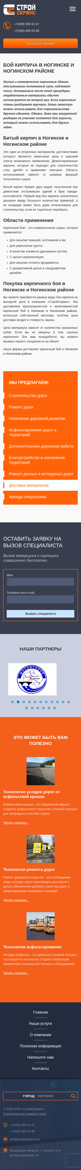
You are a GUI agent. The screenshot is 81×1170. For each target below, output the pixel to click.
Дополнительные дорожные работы (41, 446)
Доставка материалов (29, 485)
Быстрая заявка (40, 43)
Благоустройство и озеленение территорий (37, 460)
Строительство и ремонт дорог (25, 1113)
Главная (40, 1012)
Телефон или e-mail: (21, 592)
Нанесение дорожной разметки (37, 418)
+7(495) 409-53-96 (26, 30)
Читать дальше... (16, 822)
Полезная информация (40, 1046)
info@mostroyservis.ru (25, 1139)
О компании (40, 1035)
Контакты (40, 1068)
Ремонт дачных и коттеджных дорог (41, 474)
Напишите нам (40, 1057)
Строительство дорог (28, 395)
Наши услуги (40, 1023)
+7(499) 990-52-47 (26, 24)
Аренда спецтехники (27, 497)
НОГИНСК (38, 1096)
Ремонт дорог (21, 407)
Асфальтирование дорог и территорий (32, 432)
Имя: (10, 575)
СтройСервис (19, 10)
